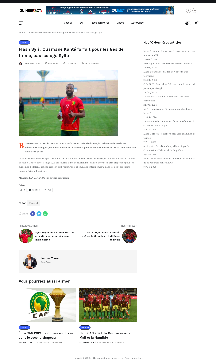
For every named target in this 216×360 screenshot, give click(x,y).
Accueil (68, 23)
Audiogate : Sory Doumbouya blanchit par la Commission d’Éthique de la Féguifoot (166, 148)
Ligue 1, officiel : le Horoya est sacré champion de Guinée (169, 135)
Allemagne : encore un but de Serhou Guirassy (167, 63)
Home (22, 32)
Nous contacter (100, 23)
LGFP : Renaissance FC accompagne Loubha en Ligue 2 (168, 111)
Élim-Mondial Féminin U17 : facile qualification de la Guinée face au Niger (169, 123)
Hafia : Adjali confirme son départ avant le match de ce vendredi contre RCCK (169, 160)
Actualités (137, 23)
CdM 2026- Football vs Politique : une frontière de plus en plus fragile (169, 86)
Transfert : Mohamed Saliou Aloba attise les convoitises (166, 98)
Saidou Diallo (28, 342)
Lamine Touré (89, 342)
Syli (82, 23)
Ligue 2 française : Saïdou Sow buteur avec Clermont (165, 73)
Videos (120, 23)
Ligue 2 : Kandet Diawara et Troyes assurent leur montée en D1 (169, 53)
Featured (33, 203)
